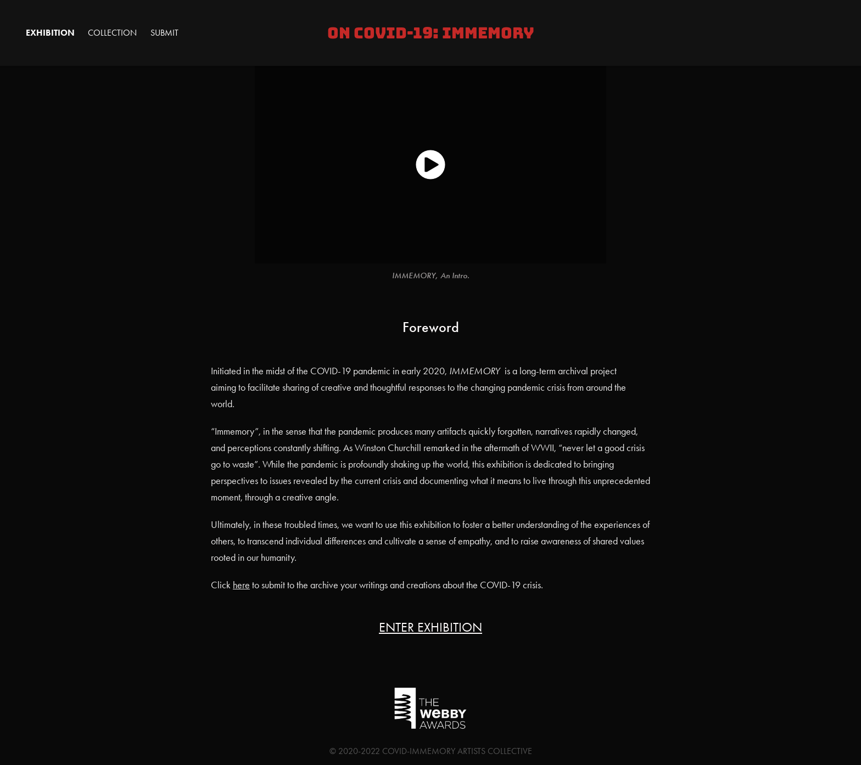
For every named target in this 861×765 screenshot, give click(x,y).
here (241, 585)
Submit (164, 32)
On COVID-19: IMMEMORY (430, 33)
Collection (112, 32)
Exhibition (50, 32)
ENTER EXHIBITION (430, 627)
